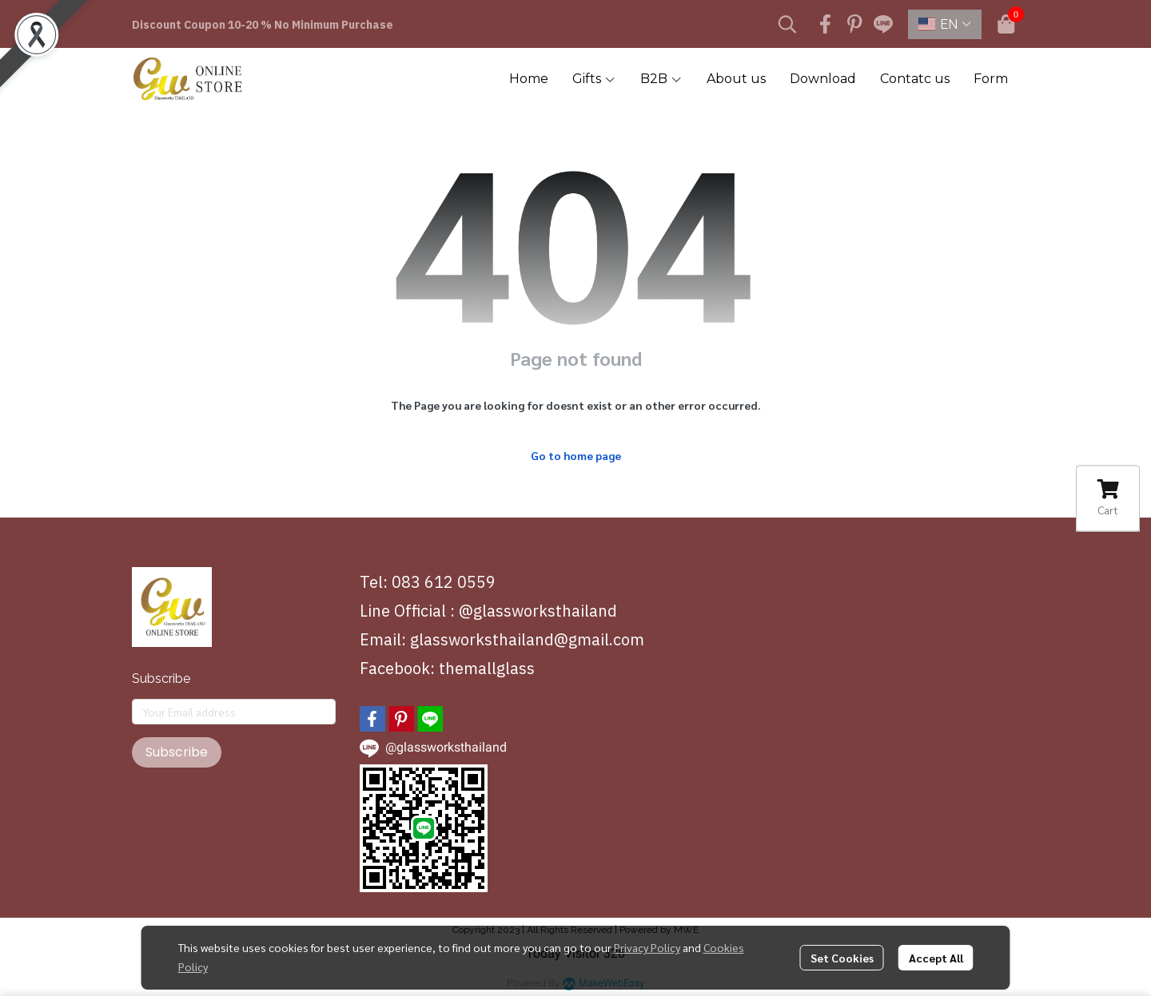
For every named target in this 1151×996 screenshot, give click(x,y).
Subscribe (176, 752)
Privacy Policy (647, 947)
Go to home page (576, 455)
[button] (787, 24)
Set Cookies (842, 957)
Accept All (936, 957)
